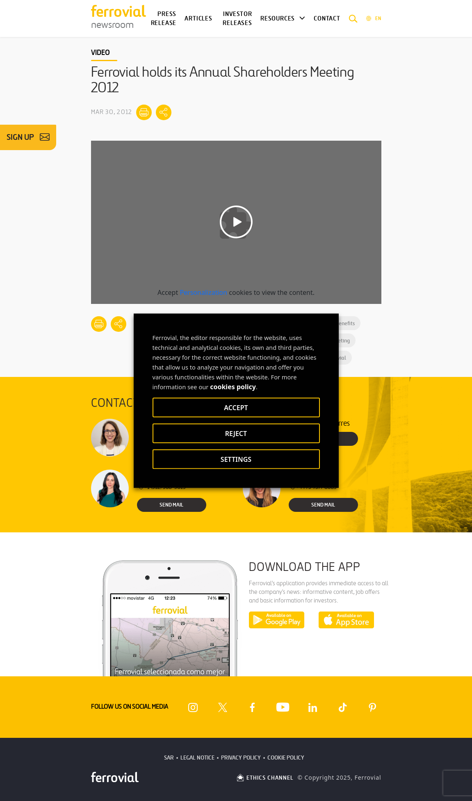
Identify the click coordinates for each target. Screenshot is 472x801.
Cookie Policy (285, 757)
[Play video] (236, 222)
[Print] (144, 112)
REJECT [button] (236, 433)
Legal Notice (197, 757)
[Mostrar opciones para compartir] (163, 112)
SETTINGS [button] (236, 458)
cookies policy (233, 386)
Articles (198, 18)
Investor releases (237, 18)
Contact (327, 18)
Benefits (342, 323)
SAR (169, 757)
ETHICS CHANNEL (265, 777)
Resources (277, 18)
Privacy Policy (241, 757)
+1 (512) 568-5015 (161, 487)
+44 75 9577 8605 (313, 487)
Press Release (164, 18)
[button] (353, 18)
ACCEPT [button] (236, 407)
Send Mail (171, 505)
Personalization (203, 292)
